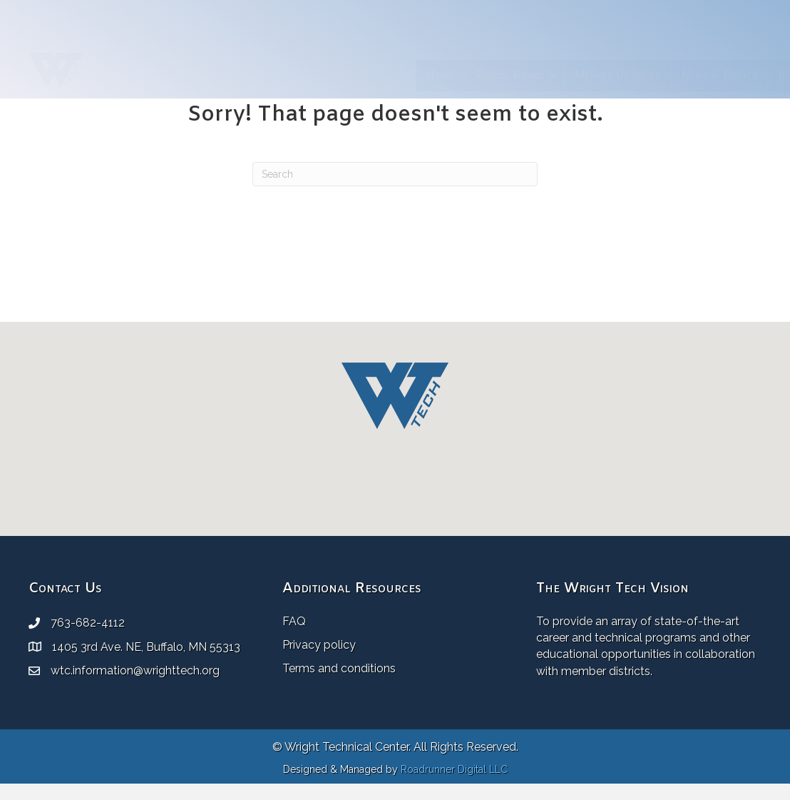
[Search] (395, 174)
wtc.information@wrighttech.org (135, 670)
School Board (356, 75)
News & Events (567, 75)
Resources (651, 75)
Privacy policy (319, 645)
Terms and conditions (339, 668)
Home (288, 75)
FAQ (294, 621)
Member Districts (465, 75)
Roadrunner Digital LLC (454, 769)
